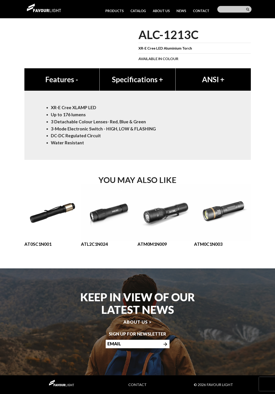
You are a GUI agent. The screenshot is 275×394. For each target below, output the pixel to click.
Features (61, 79)
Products (114, 11)
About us (161, 11)
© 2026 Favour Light (213, 384)
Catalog (138, 11)
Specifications (137, 79)
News (181, 11)
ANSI (213, 79)
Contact (201, 11)
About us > (137, 322)
